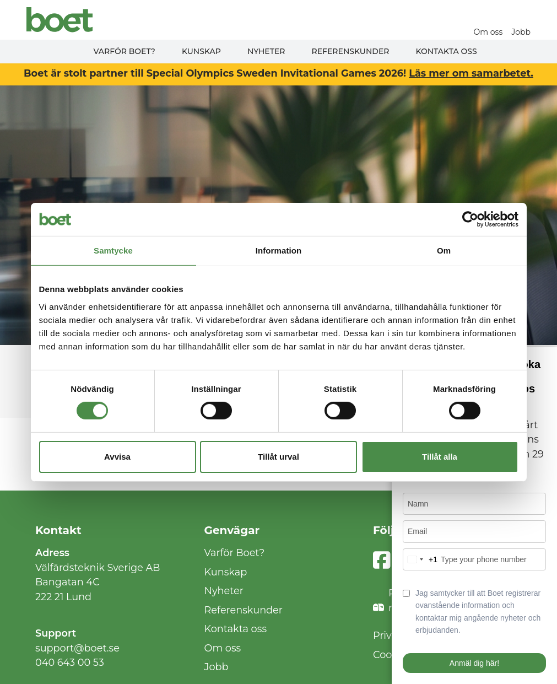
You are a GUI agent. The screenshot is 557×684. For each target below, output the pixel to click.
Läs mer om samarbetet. (471, 73)
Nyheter (266, 51)
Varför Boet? (124, 51)
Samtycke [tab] (113, 250)
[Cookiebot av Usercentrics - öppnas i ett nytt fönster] (470, 219)
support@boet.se (77, 648)
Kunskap (201, 51)
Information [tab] (279, 250)
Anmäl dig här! (474, 663)
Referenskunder (351, 51)
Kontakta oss (446, 51)
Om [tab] (444, 250)
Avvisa (117, 456)
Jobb (521, 32)
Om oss (488, 32)
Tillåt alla (439, 456)
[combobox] (420, 559)
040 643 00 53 (69, 662)
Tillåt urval (278, 456)
